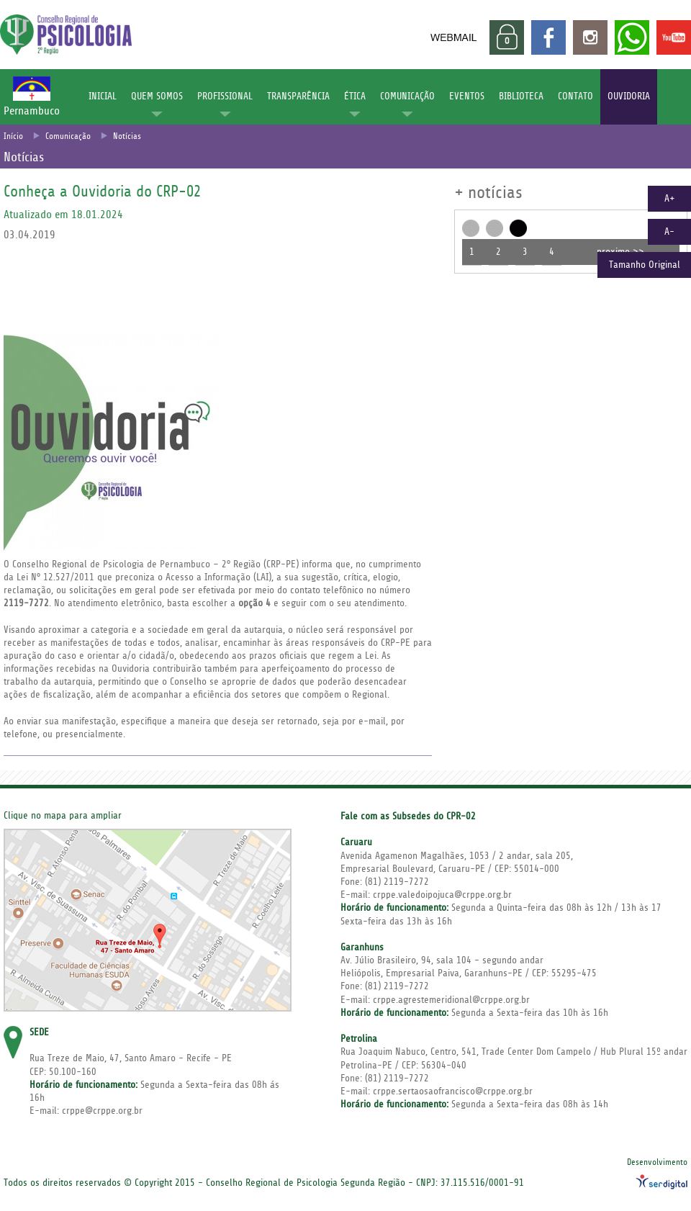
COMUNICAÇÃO (407, 96)
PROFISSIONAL (225, 96)
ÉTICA (355, 96)
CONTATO (575, 96)
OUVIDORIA (629, 96)
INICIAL (103, 96)
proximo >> (620, 252)
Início (13, 136)
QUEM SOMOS (157, 96)
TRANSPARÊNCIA (298, 96)
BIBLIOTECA (521, 96)
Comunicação (68, 136)
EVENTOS (466, 96)
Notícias (127, 136)
